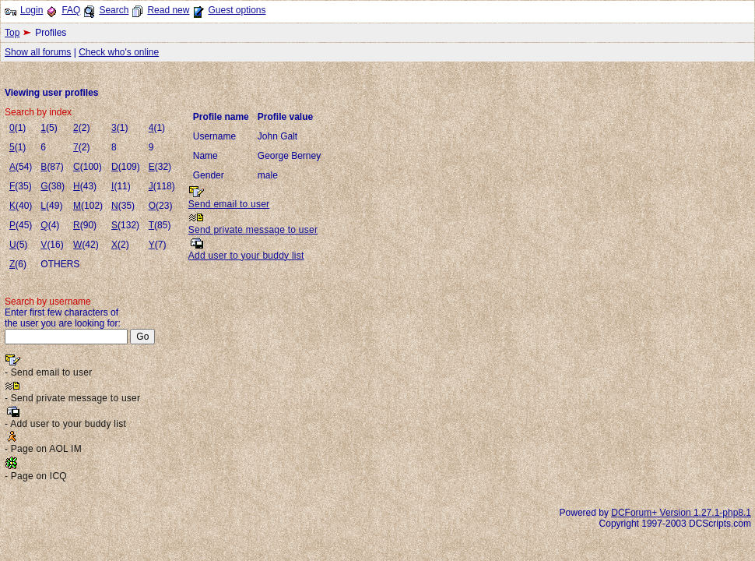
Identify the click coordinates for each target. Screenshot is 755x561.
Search (113, 10)
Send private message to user (253, 229)
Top (12, 32)
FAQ (70, 10)
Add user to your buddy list (246, 255)
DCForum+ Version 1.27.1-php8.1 (681, 512)
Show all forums (38, 52)
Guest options (236, 10)
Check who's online (119, 52)
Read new (168, 10)
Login (31, 10)
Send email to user (229, 204)
